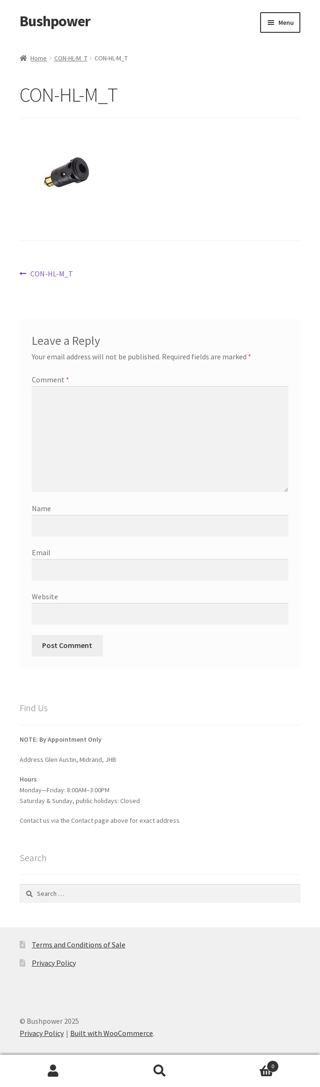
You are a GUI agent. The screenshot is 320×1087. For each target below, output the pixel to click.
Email (41, 552)
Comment (50, 379)
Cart (246, 1064)
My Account (53, 1071)
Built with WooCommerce (111, 1033)
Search (160, 1071)
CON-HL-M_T (70, 58)
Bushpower (55, 21)
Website (45, 596)
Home (38, 58)
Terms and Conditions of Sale (78, 944)
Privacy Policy (54, 963)
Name (41, 508)
